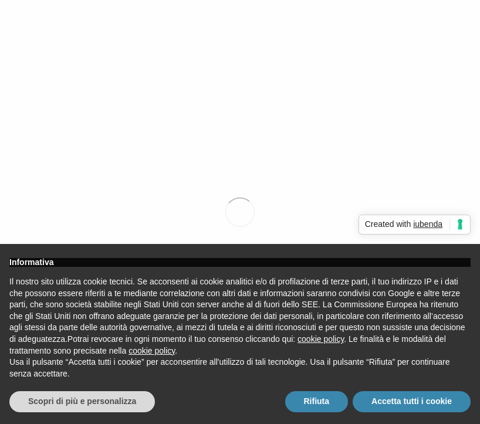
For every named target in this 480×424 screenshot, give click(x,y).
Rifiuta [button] (317, 401)
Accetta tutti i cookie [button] (411, 401)
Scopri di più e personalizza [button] (82, 401)
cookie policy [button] (321, 339)
